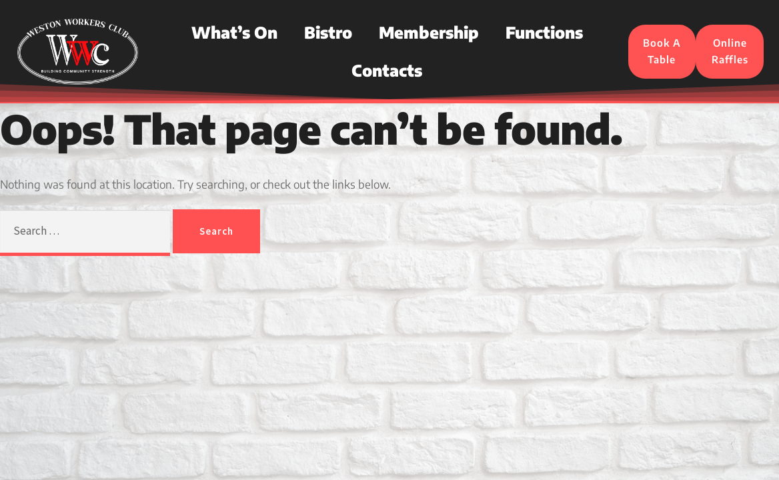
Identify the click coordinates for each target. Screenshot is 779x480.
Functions (544, 32)
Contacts (386, 70)
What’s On (234, 32)
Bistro (328, 32)
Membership (429, 32)
